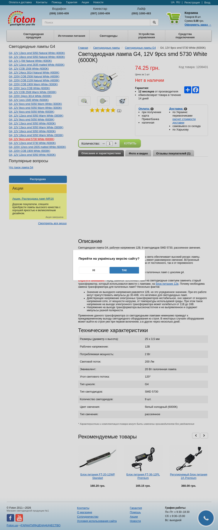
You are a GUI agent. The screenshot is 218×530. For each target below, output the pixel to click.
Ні (93, 270)
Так (124, 270)
